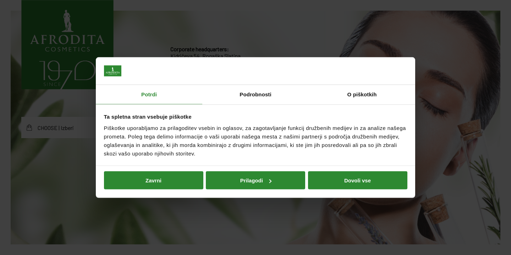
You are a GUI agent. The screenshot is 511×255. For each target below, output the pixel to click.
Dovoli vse (357, 180)
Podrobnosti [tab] (255, 94)
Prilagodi (255, 180)
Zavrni (153, 180)
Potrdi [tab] (149, 94)
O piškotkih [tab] (362, 94)
